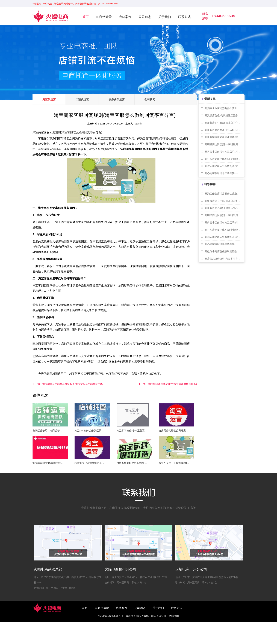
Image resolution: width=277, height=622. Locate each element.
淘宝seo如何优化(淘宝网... (89, 430)
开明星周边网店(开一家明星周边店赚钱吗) (223, 144)
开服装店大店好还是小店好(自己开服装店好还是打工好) (223, 130)
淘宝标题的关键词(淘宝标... (48, 463)
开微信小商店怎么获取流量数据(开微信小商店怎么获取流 (223, 251)
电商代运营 (104, 17)
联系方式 (184, 17)
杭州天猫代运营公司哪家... (173, 430)
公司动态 (144, 17)
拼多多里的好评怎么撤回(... (132, 463)
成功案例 (125, 17)
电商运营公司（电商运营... (47, 430)
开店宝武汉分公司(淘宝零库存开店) (223, 258)
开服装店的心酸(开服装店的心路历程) (223, 122)
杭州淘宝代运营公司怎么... (89, 463)
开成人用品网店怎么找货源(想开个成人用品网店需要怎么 (223, 166)
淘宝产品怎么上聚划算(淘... (174, 463)
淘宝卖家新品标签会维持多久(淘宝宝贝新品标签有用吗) (68, 384)
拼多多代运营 (125, 99)
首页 (85, 17)
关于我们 (164, 17)
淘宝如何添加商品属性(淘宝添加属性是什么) (167, 384)
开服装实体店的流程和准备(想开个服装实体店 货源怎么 (223, 137)
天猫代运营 (87, 99)
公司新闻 (161, 99)
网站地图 (174, 615)
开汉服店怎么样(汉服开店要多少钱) (223, 115)
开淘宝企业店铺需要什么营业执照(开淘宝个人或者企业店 (223, 108)
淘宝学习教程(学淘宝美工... (132, 430)
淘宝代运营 (50, 99)
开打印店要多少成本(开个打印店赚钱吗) (223, 158)
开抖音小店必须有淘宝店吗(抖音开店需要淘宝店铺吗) (223, 151)
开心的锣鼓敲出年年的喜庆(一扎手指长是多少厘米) (223, 173)
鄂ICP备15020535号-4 (110, 615)
